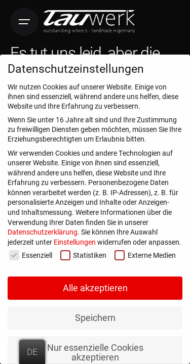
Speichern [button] (95, 316)
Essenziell (30, 253)
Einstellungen (75, 240)
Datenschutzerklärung (43, 230)
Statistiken (83, 253)
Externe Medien (145, 253)
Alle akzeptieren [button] (95, 286)
